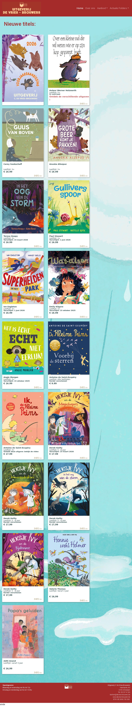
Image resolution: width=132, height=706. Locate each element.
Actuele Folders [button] (118, 8)
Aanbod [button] (101, 8)
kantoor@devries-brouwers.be (120, 695)
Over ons (90, 8)
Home (80, 8)
